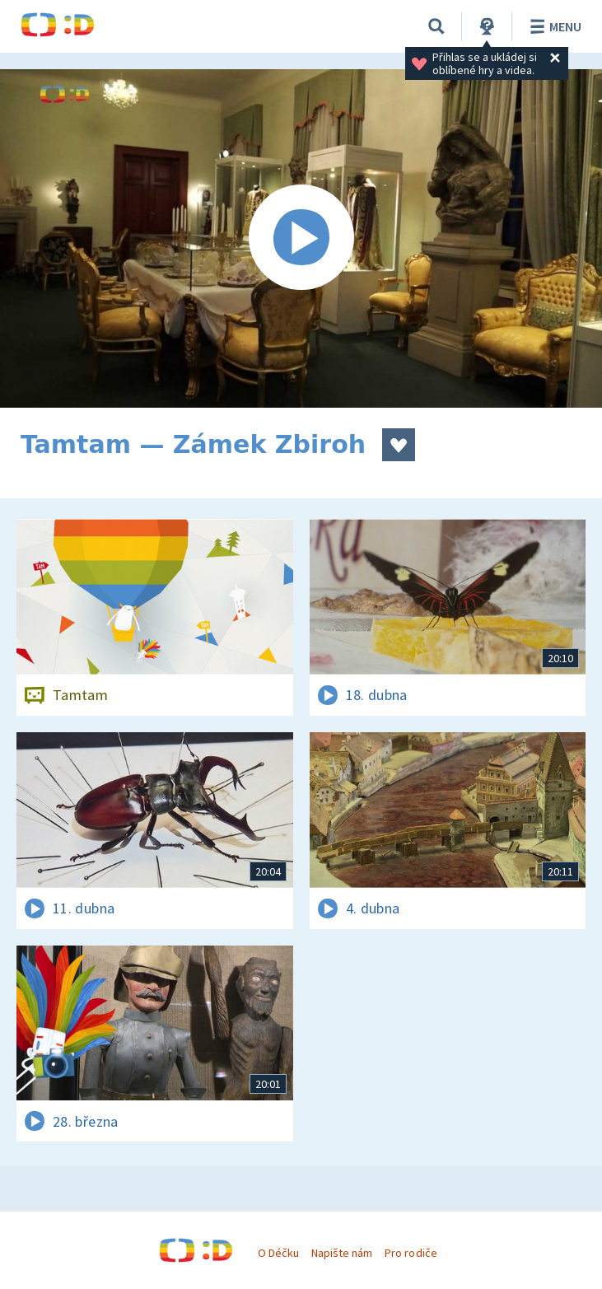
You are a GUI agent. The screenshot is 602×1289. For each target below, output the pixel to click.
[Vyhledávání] (436, 26)
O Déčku (278, 1252)
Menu (553, 26)
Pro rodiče (410, 1252)
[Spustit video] (301, 238)
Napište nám (341, 1252)
